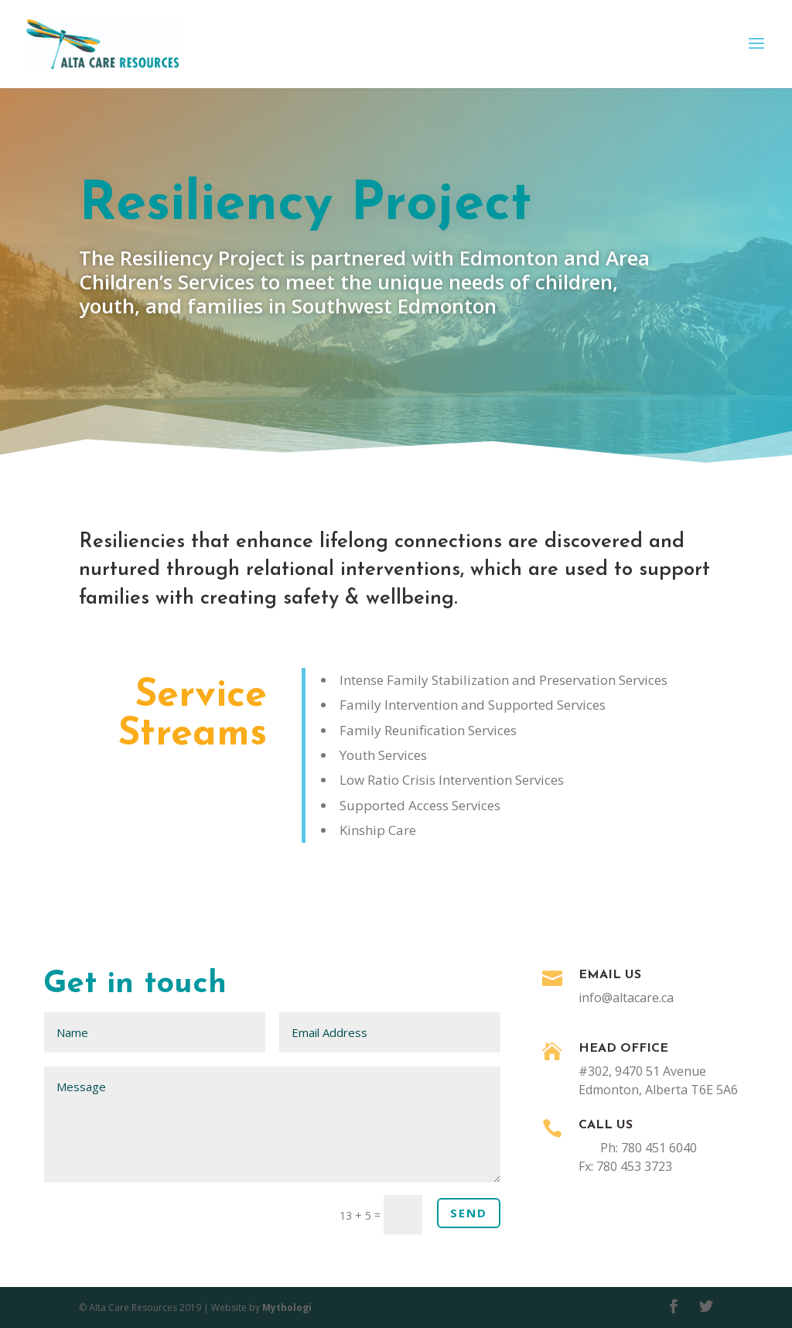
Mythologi (287, 1307)
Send (468, 1212)
